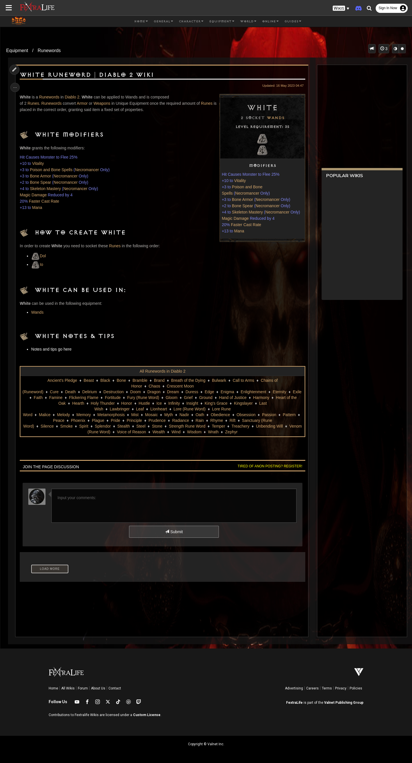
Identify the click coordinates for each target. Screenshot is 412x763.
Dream (175, 392)
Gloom (173, 397)
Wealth (158, 432)
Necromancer (246, 193)
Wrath (213, 432)
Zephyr (231, 432)
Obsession (246, 414)
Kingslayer (243, 403)
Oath (200, 414)
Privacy (340, 688)
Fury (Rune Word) (145, 397)
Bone (121, 380)
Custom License (147, 715)
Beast (89, 380)
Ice (159, 403)
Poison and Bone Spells (52, 169)
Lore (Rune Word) (189, 409)
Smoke (66, 426)
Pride (116, 420)
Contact (114, 688)
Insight (192, 403)
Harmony (263, 397)
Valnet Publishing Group (343, 703)
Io (38, 264)
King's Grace (216, 403)
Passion (269, 414)
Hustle (144, 403)
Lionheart (158, 409)
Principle (134, 420)
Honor (126, 403)
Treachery (240, 426)
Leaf (140, 409)
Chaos (154, 386)
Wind (176, 432)
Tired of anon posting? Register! (268, 466)
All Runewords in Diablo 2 (162, 371)
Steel (140, 426)
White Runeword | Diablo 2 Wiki (88, 75)
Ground (207, 397)
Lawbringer (119, 409)
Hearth (78, 403)
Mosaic (151, 414)
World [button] (248, 21)
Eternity (281, 392)
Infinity (174, 403)
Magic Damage (233, 218)
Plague (98, 420)
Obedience (221, 414)
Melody (64, 414)
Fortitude (114, 397)
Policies (356, 688)
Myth (169, 414)
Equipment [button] (221, 21)
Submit (174, 531)
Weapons (102, 103)
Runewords (49, 50)
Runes (34, 103)
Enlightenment (255, 392)
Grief (189, 397)
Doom (137, 392)
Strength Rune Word (187, 426)
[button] (341, 8)
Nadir (184, 414)
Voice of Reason (131, 432)
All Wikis (68, 688)
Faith (39, 397)
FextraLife (294, 703)
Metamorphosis (111, 414)
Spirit (83, 426)
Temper (218, 426)
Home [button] (141, 21)
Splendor (103, 426)
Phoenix (78, 420)
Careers (312, 688)
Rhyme (217, 420)
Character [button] (191, 21)
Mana (238, 231)
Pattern (289, 414)
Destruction (115, 392)
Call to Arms (243, 380)
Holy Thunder (102, 403)
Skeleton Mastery (246, 212)
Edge (211, 392)
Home (53, 688)
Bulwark (219, 380)
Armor (83, 103)
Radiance (181, 420)
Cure (56, 392)
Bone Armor (241, 199)
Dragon (155, 392)
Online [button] (270, 21)
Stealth (123, 426)
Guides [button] (292, 21)
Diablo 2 (73, 97)
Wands (274, 117)
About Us (98, 688)
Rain (200, 420)
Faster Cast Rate (244, 224)
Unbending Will (269, 426)
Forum (83, 688)
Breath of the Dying (188, 380)
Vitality (239, 180)
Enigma (228, 392)
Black (105, 380)
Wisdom (194, 432)
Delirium (91, 392)
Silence (47, 426)
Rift (233, 420)
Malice (45, 414)
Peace (59, 420)
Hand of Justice (234, 397)
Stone (157, 426)
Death (72, 392)
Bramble (139, 380)
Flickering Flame (85, 397)
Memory (84, 414)
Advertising (294, 688)
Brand (159, 380)
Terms (327, 688)
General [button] (163, 21)
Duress (193, 392)
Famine (57, 397)
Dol (39, 256)
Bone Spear (241, 205)
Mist (135, 414)
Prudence (157, 420)
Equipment (17, 50)
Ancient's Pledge (62, 380)
